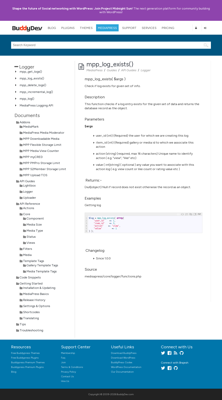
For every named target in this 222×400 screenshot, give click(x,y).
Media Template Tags (42, 271)
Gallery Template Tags (42, 265)
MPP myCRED (33, 157)
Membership (68, 353)
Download (123, 353)
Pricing (168, 28)
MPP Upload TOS (35, 175)
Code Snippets (30, 277)
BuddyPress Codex (121, 362)
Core (26, 214)
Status (31, 237)
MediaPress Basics (36, 294)
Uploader (29, 198)
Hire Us (65, 381)
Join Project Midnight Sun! (72, 8)
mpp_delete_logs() (33, 85)
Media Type (35, 231)
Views (31, 243)
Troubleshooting (31, 330)
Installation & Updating (39, 288)
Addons (25, 122)
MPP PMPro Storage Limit (41, 163)
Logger (28, 191)
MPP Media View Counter (41, 151)
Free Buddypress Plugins (25, 357)
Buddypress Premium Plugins (27, 367)
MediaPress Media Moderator (43, 133)
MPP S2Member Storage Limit (44, 169)
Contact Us (67, 376)
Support (129, 28)
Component (35, 218)
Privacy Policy (68, 371)
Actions (28, 208)
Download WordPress (123, 357)
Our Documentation (122, 371)
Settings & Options (36, 306)
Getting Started (31, 283)
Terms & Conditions (72, 367)
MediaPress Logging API (36, 105)
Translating (31, 318)
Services (149, 28)
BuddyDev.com (125, 394)
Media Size (34, 224)
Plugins (68, 28)
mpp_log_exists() (32, 78)
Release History (34, 300)
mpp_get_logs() (31, 72)
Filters (27, 249)
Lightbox (29, 185)
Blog (52, 28)
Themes (86, 28)
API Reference (30, 204)
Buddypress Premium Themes (28, 362)
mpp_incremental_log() (36, 92)
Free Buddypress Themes (25, 353)
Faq (63, 357)
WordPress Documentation (126, 367)
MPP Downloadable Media (41, 139)
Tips (23, 324)
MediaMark (31, 126)
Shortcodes (31, 312)
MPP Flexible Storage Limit (42, 145)
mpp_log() (27, 99)
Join (63, 362)
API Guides (27, 181)
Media (27, 255)
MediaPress (107, 28)
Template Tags (33, 261)
